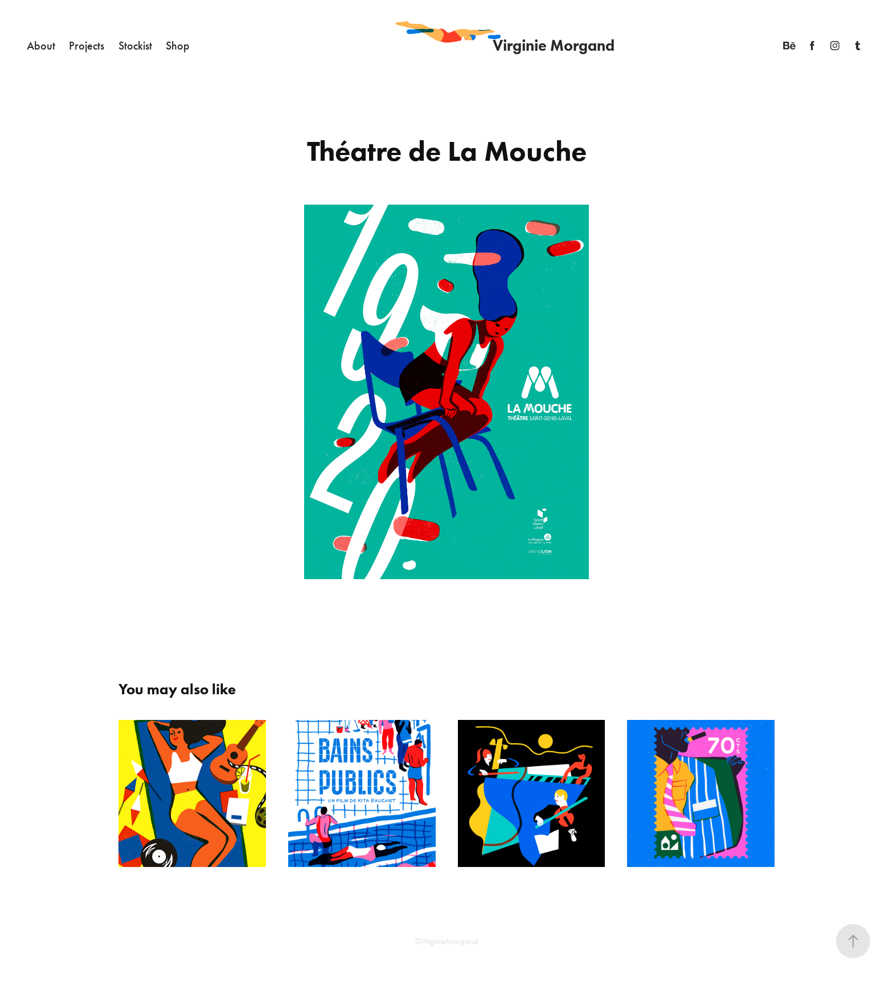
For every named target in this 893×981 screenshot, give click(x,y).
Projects (86, 45)
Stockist (135, 45)
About (41, 45)
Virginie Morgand (554, 45)
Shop (178, 45)
